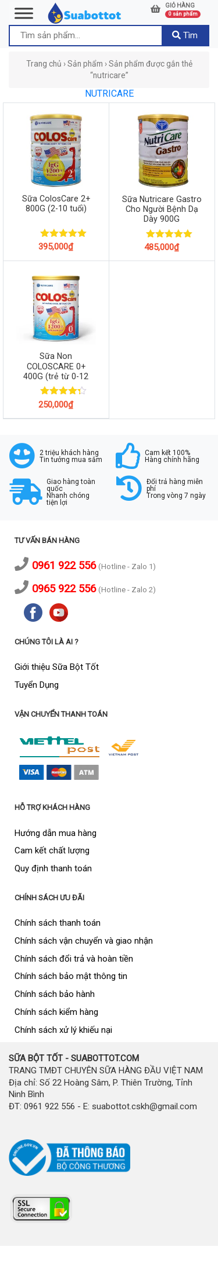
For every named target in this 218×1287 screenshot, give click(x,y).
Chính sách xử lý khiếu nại (63, 1030)
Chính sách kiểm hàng (56, 1012)
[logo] (85, 13)
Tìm (185, 35)
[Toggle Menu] (24, 13)
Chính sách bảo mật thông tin (71, 976)
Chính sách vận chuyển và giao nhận (84, 941)
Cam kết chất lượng (52, 850)
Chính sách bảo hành (55, 994)
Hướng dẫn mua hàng (56, 833)
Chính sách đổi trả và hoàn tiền (74, 959)
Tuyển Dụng (37, 685)
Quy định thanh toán (53, 868)
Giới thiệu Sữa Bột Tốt (57, 667)
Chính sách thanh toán (58, 923)
